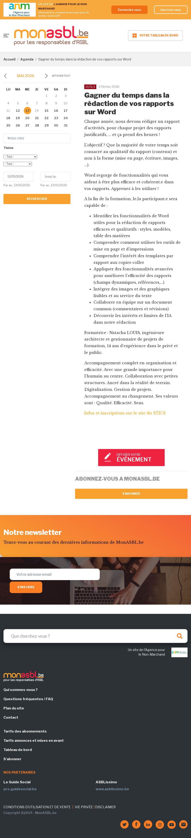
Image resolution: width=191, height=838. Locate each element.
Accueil (9, 59)
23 (56, 118)
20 (27, 118)
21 (37, 118)
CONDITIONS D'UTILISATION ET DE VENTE (37, 807)
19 (18, 118)
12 (18, 110)
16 (56, 110)
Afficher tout (61, 75)
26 (18, 125)
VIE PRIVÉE (84, 807)
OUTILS (90, 87)
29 (46, 125)
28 (37, 125)
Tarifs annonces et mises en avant (33, 741)
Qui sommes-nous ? (20, 690)
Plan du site (13, 708)
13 (27, 110)
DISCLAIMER (105, 807)
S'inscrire (26, 587)
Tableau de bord (17, 750)
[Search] (95, 636)
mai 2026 (25, 76)
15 (47, 110)
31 (66, 125)
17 (65, 110)
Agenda (26, 59)
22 (46, 118)
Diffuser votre (139, 458)
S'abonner (131, 493)
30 (56, 125)
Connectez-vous (129, 9)
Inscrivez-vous (171, 9)
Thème (8, 148)
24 (66, 118)
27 (27, 125)
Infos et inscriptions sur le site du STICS (125, 413)
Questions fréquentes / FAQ (28, 699)
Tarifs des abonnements (25, 731)
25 (8, 125)
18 (8, 118)
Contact (10, 717)
